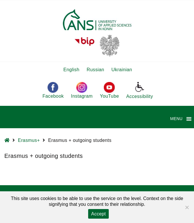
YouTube (109, 90)
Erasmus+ (29, 140)
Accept (98, 213)
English (71, 69)
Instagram (82, 90)
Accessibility (139, 90)
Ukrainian (121, 69)
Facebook (53, 90)
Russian (95, 69)
